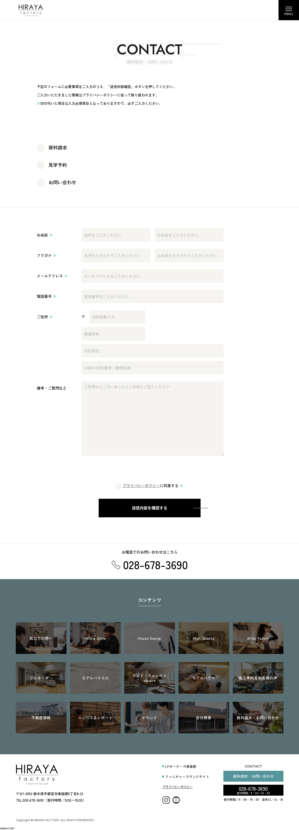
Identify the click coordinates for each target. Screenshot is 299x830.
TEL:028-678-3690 (30, 800)
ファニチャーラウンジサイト (187, 776)
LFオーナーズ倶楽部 (180, 766)
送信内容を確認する (149, 508)
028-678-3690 (253, 790)
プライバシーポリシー (141, 486)
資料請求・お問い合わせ (253, 776)
